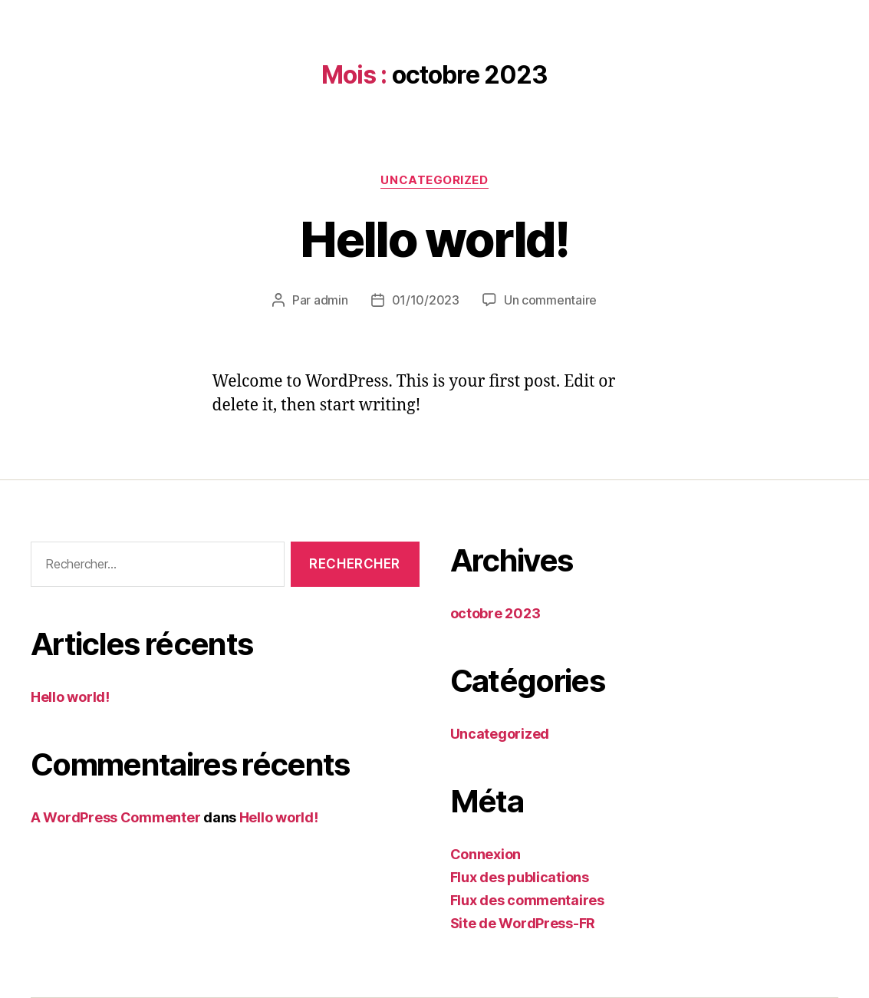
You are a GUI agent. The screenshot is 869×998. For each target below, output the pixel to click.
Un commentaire (550, 300)
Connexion (486, 854)
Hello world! (434, 238)
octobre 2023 (495, 613)
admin (331, 300)
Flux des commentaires (527, 900)
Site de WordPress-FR (523, 923)
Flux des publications (519, 877)
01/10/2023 (425, 300)
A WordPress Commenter (115, 817)
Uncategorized (434, 180)
